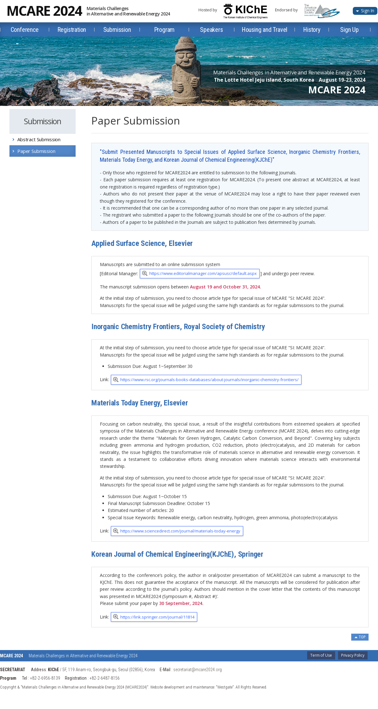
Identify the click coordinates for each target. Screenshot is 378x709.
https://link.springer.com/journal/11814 (157, 617)
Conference (25, 29)
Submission (117, 29)
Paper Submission (36, 151)
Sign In (367, 11)
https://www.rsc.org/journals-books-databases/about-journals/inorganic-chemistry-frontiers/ (209, 379)
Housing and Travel (264, 29)
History (311, 29)
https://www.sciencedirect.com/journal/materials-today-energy (180, 531)
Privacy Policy (352, 655)
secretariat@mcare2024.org (197, 669)
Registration (71, 29)
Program (164, 29)
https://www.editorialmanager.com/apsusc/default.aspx (203, 273)
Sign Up (349, 29)
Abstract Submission (38, 139)
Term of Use (321, 655)
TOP (362, 637)
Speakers (211, 29)
